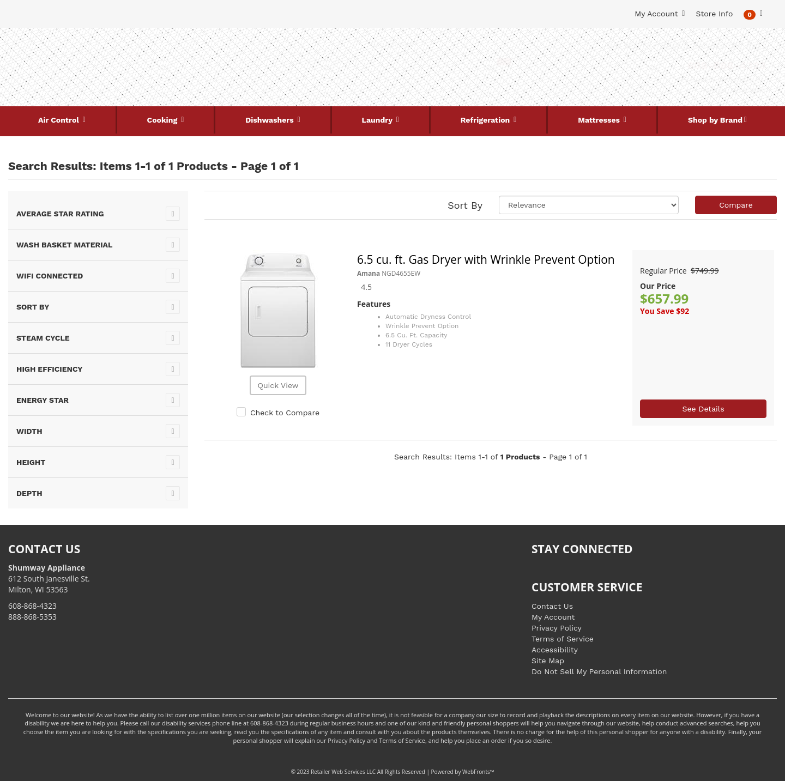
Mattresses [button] (600, 120)
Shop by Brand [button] (715, 120)
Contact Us (552, 606)
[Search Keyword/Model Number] (386, 61)
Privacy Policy (557, 627)
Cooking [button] (163, 120)
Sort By (465, 205)
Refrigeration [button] (486, 120)
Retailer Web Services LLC (343, 772)
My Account (553, 617)
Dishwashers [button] (270, 120)
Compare (736, 205)
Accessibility (555, 649)
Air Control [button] (59, 120)
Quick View (277, 385)
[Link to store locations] (647, 84)
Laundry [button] (378, 120)
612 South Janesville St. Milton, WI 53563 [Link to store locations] (49, 578)
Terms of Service (563, 638)
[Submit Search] (504, 61)
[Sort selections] (589, 205)
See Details (703, 408)
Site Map (548, 660)
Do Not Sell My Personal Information (599, 671)
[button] (753, 14)
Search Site (392, 44)
